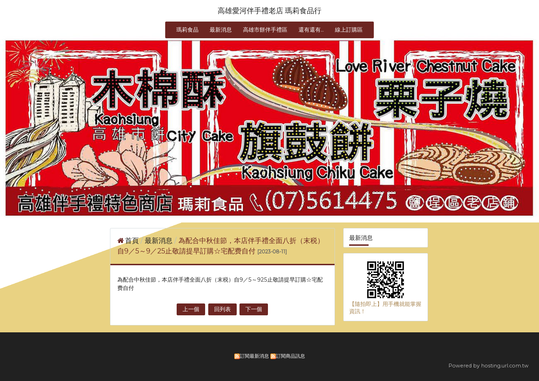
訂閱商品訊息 (290, 356)
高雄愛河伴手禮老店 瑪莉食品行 (269, 10)
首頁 (132, 240)
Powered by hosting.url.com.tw (488, 366)
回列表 (222, 309)
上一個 (191, 309)
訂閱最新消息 (254, 356)
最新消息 (159, 240)
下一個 (253, 309)
